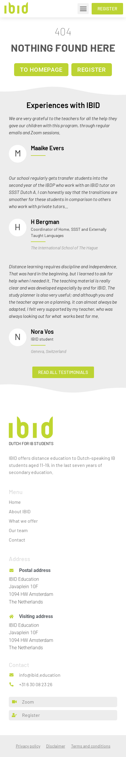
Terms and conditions (90, 745)
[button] (83, 8)
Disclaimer (55, 745)
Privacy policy (28, 745)
